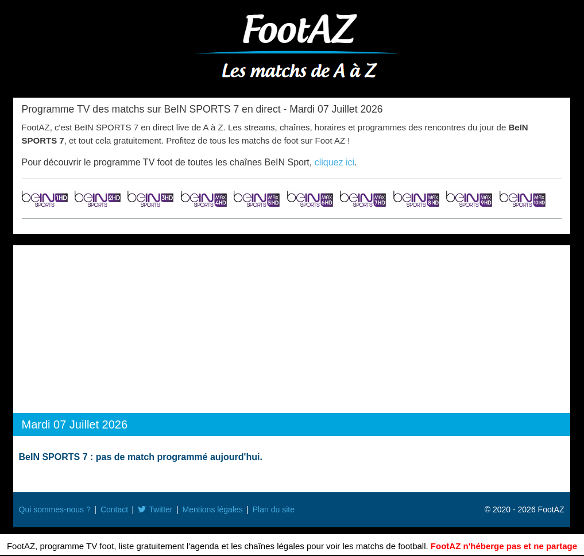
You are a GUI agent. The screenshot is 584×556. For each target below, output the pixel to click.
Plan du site (274, 509)
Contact (114, 509)
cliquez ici (334, 162)
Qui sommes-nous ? (55, 509)
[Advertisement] (291, 331)
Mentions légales (213, 509)
